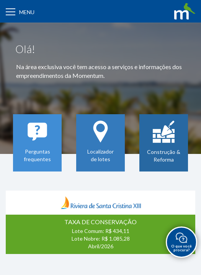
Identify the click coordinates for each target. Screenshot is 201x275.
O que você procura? (181, 242)
